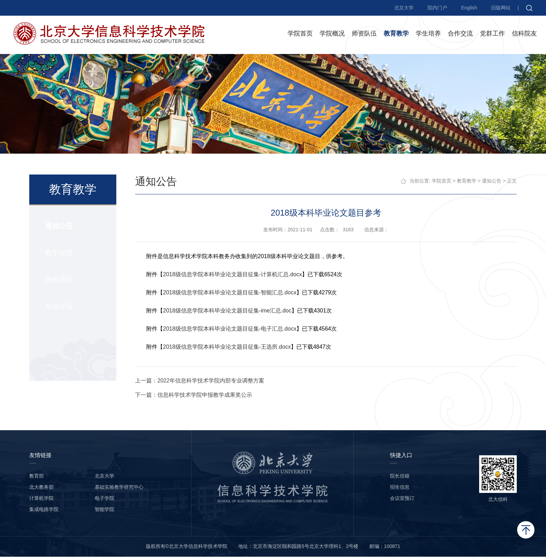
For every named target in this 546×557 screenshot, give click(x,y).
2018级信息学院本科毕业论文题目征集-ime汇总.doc (227, 311)
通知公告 (58, 226)
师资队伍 (364, 34)
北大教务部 (41, 487)
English (469, 7)
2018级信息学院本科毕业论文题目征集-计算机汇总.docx (232, 275)
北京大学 (404, 7)
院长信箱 (400, 476)
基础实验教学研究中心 (119, 487)
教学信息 (58, 253)
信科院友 (524, 34)
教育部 (36, 476)
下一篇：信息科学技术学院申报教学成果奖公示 (193, 395)
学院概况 (332, 34)
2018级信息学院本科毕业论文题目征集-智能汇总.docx (230, 293)
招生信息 (400, 487)
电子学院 (104, 498)
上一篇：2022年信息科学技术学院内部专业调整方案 (200, 381)
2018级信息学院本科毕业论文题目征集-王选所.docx (227, 347)
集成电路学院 (43, 509)
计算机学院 (41, 498)
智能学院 (104, 509)
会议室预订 (402, 498)
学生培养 (428, 34)
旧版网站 (500, 7)
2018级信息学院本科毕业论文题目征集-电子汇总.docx (230, 329)
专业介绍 (58, 306)
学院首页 (300, 34)
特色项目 (58, 280)
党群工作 (492, 34)
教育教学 (396, 34)
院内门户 (437, 7)
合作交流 (460, 34)
